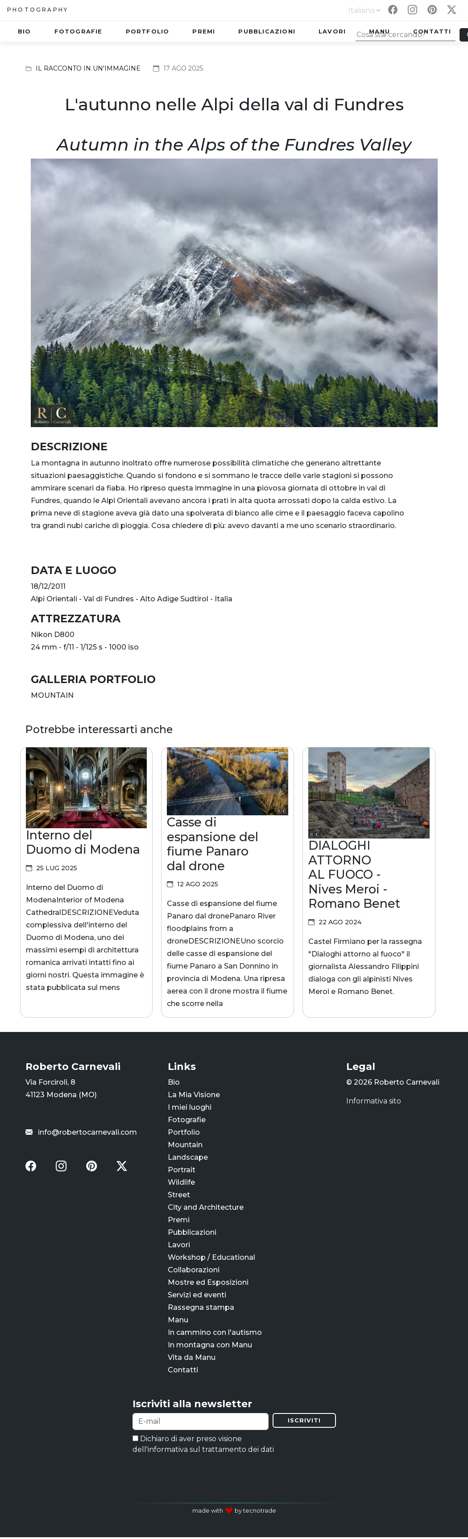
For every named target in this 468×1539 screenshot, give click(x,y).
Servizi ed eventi (197, 1296)
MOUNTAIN (52, 695)
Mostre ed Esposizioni (208, 1283)
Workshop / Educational (211, 1258)
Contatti (183, 1371)
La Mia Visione (194, 1095)
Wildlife (181, 1183)
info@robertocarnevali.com (81, 1133)
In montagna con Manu (210, 1346)
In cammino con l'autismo (215, 1333)
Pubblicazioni (266, 31)
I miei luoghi (189, 1108)
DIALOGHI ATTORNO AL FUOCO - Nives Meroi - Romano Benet (354, 874)
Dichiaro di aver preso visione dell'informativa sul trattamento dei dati (203, 1445)
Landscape (188, 1158)
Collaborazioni (194, 1270)
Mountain (185, 1145)
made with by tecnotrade (234, 1512)
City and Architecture (206, 1208)
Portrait (181, 1170)
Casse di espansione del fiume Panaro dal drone (212, 844)
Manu (178, 1321)
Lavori (332, 31)
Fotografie (78, 31)
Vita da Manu (191, 1358)
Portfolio (148, 31)
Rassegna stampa (201, 1308)
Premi (203, 31)
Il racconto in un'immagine (88, 68)
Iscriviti (304, 1422)
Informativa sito (373, 1102)
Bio (24, 31)
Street (179, 1195)
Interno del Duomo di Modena (83, 842)
